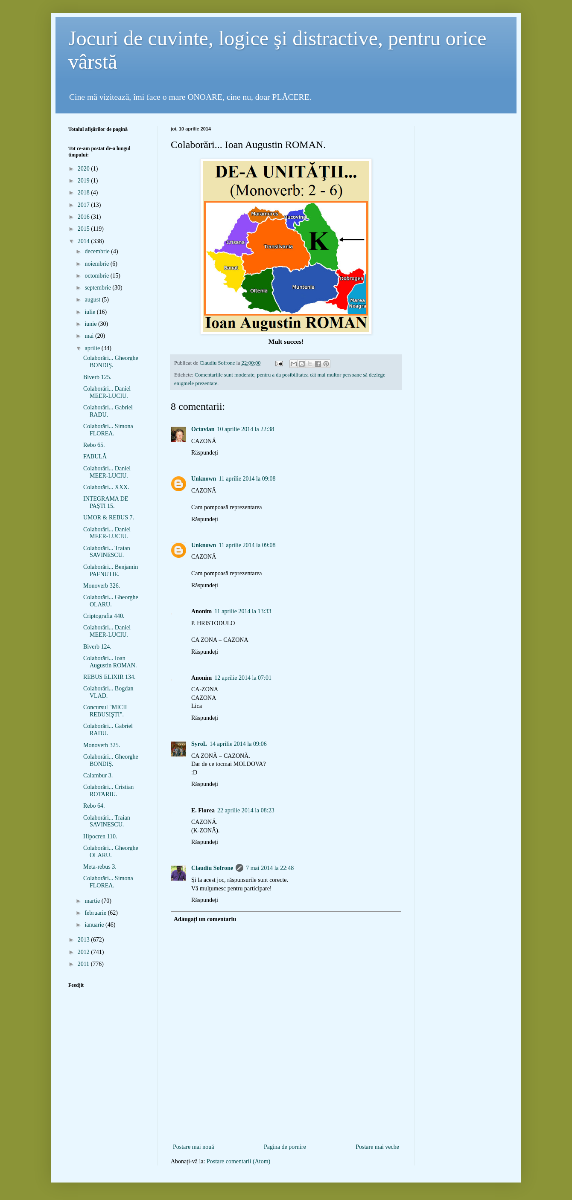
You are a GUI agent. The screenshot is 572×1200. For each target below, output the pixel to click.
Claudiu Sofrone (212, 868)
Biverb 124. (97, 646)
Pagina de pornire (285, 1147)
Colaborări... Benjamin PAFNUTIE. (110, 570)
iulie (90, 312)
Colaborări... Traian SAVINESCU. (106, 552)
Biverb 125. (97, 377)
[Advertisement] (286, 1128)
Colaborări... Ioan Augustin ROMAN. (110, 662)
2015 (84, 229)
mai (90, 336)
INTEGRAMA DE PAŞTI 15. (105, 502)
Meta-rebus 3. (100, 867)
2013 (84, 939)
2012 (84, 952)
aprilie (93, 348)
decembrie (98, 251)
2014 (84, 241)
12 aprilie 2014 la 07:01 (242, 678)
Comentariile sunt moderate (224, 375)
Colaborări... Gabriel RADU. (108, 411)
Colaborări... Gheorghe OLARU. (110, 601)
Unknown (203, 478)
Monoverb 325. (101, 745)
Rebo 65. (94, 445)
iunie (91, 324)
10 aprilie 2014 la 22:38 (245, 429)
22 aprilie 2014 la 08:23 (245, 810)
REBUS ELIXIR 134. (109, 677)
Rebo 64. (94, 806)
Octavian (202, 429)
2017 (84, 205)
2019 (84, 180)
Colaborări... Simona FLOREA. (108, 430)
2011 (84, 964)
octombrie (97, 275)
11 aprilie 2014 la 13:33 (242, 611)
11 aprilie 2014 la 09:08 (247, 478)
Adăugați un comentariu (205, 919)
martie (93, 901)
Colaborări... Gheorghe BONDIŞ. (110, 361)
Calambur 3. (98, 775)
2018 (84, 192)
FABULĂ (95, 456)
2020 (84, 168)
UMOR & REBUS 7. (108, 517)
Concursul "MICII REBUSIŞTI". (105, 711)
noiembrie (97, 264)
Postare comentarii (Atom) (238, 1161)
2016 (84, 217)
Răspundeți (204, 452)
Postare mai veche (377, 1147)
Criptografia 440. (103, 616)
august (93, 299)
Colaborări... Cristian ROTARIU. (108, 790)
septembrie (98, 287)
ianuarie (95, 925)
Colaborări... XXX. (106, 487)
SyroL (199, 744)
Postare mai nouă (193, 1147)
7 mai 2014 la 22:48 (270, 868)
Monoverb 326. (101, 586)
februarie (96, 913)
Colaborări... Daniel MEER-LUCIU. (107, 392)
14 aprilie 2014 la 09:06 (238, 744)
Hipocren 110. (100, 836)
